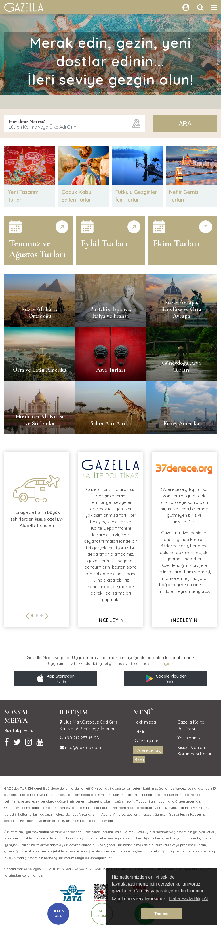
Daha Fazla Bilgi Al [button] (188, 898)
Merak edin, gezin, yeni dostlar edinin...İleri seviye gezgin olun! (111, 61)
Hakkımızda (144, 722)
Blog (139, 759)
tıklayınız (165, 663)
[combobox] (74, 123)
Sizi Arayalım (145, 740)
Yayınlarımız (189, 738)
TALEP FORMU (102, 913)
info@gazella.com (82, 747)
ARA (185, 123)
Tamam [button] (161, 913)
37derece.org (148, 750)
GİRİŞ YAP (162, 7)
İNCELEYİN (110, 620)
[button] (32, 615)
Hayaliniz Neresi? (27, 121)
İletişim (140, 731)
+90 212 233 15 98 (81, 738)
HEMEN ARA (58, 913)
